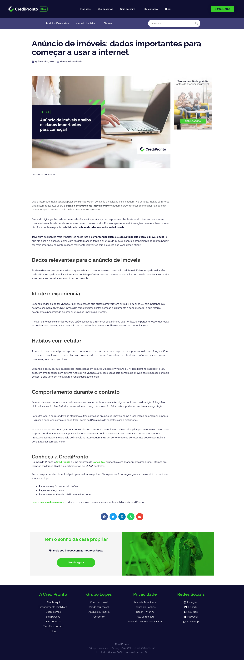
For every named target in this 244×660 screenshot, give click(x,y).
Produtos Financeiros (57, 23)
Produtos (85, 9)
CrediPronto (63, 462)
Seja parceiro (127, 9)
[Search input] (173, 23)
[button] (104, 516)
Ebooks (108, 23)
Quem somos (105, 9)
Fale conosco (150, 9)
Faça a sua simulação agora (48, 502)
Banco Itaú (99, 462)
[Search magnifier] (196, 23)
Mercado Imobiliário (86, 23)
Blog (167, 9)
